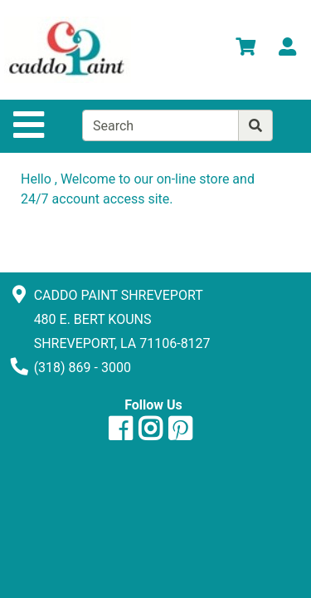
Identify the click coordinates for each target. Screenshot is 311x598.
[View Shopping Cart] (245, 49)
